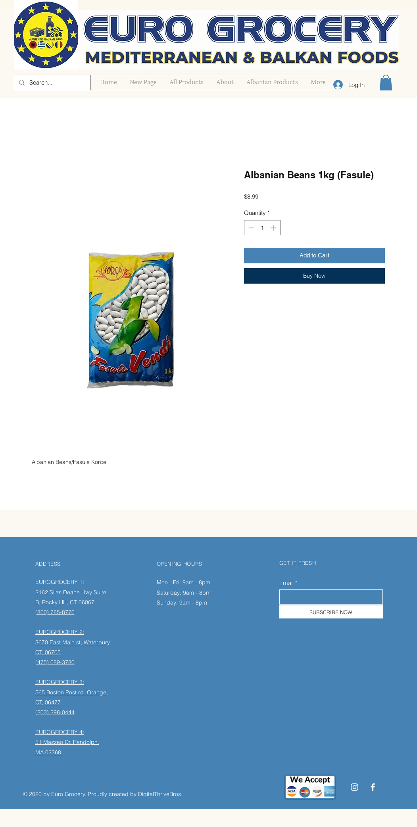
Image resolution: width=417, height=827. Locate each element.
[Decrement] (250, 227)
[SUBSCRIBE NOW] (331, 611)
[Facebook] (373, 787)
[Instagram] (354, 787)
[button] (385, 82)
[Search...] (51, 82)
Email (286, 583)
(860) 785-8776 (55, 612)
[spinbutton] (262, 227)
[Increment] (274, 227)
